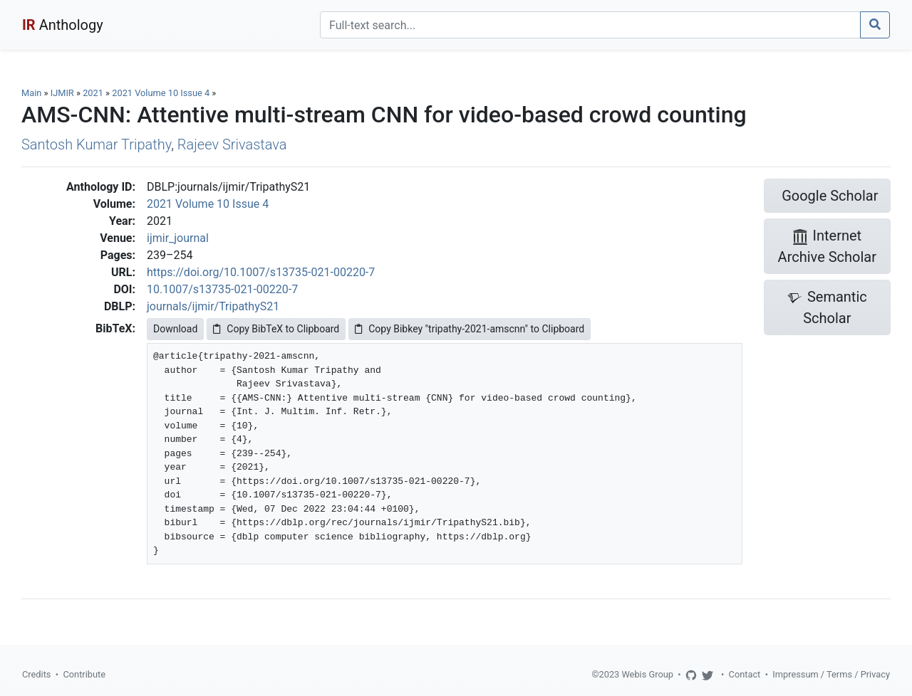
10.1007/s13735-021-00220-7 (222, 289)
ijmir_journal (178, 238)
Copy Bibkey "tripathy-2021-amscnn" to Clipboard (469, 328)
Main (31, 93)
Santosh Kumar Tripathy (96, 144)
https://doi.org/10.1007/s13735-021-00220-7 (261, 272)
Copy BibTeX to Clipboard (276, 328)
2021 (93, 93)
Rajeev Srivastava (232, 144)
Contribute (84, 674)
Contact (745, 674)
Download (175, 328)
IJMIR (62, 93)
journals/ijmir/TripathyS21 (213, 306)
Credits (36, 674)
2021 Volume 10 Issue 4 (162, 93)
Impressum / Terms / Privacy (831, 674)
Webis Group (647, 674)
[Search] (590, 24)
